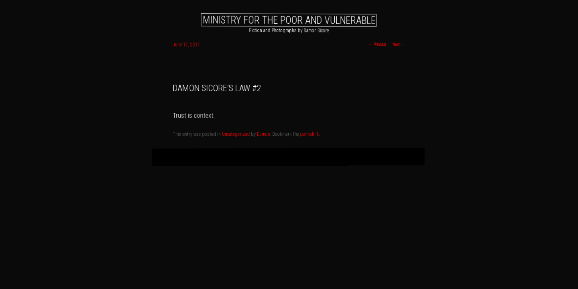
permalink (309, 134)
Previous (377, 45)
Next (398, 45)
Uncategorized (236, 134)
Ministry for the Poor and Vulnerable (289, 20)
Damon (264, 134)
